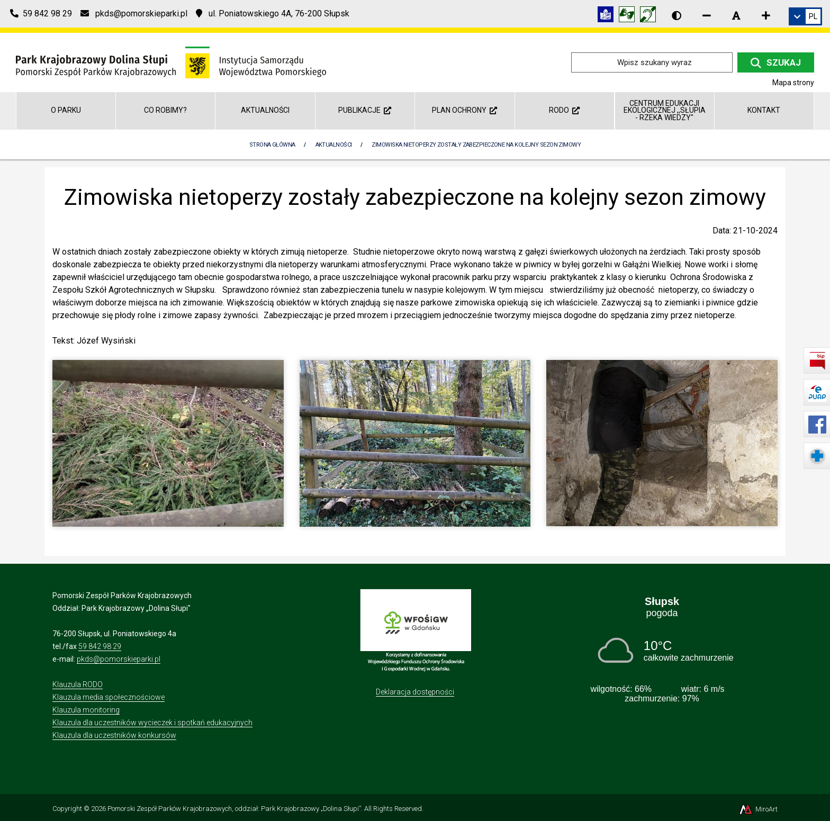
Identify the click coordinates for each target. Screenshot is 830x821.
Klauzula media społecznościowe (108, 697)
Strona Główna (272, 144)
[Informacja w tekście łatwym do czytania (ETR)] (608, 16)
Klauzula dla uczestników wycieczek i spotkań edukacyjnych (152, 722)
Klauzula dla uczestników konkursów (114, 735)
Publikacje (364, 110)
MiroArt (758, 809)
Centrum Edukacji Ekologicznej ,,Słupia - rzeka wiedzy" (665, 110)
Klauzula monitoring (86, 710)
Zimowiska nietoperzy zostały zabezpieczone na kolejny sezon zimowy (476, 144)
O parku (66, 110)
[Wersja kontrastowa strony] (676, 15)
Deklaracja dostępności (415, 692)
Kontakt (763, 110)
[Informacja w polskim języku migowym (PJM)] (650, 16)
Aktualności (265, 110)
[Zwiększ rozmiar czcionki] (766, 15)
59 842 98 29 (99, 646)
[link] (805, 16)
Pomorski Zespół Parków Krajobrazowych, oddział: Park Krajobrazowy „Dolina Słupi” (234, 809)
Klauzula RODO (77, 684)
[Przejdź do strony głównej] (171, 62)
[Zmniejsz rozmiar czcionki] (706, 15)
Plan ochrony (464, 110)
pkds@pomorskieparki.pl (118, 659)
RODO (564, 110)
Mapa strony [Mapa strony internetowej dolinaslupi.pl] (793, 82)
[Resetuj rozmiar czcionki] (736, 15)
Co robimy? (165, 110)
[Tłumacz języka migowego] (629, 16)
